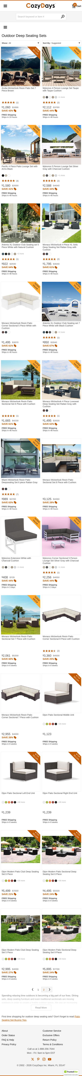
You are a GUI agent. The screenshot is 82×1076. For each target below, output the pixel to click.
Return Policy (50, 1039)
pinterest (38, 1059)
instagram (44, 1059)
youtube (49, 1059)
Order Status (8, 1035)
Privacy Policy (9, 1044)
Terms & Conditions (53, 1044)
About (5, 1030)
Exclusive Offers (51, 1035)
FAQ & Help (8, 1039)
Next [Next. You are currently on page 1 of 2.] (49, 989)
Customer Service (52, 1030)
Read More (41, 1007)
